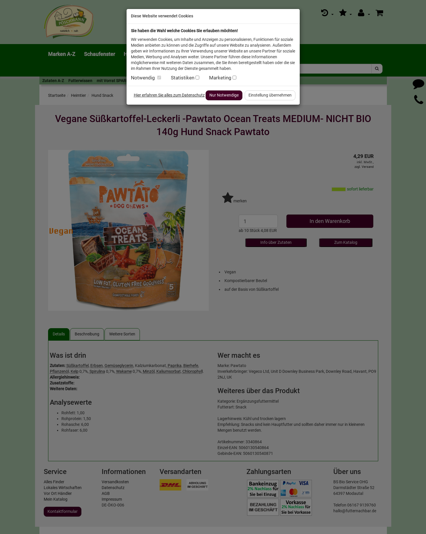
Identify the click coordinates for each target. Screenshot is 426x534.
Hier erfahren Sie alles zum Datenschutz (169, 95)
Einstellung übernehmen (270, 95)
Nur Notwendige (224, 95)
